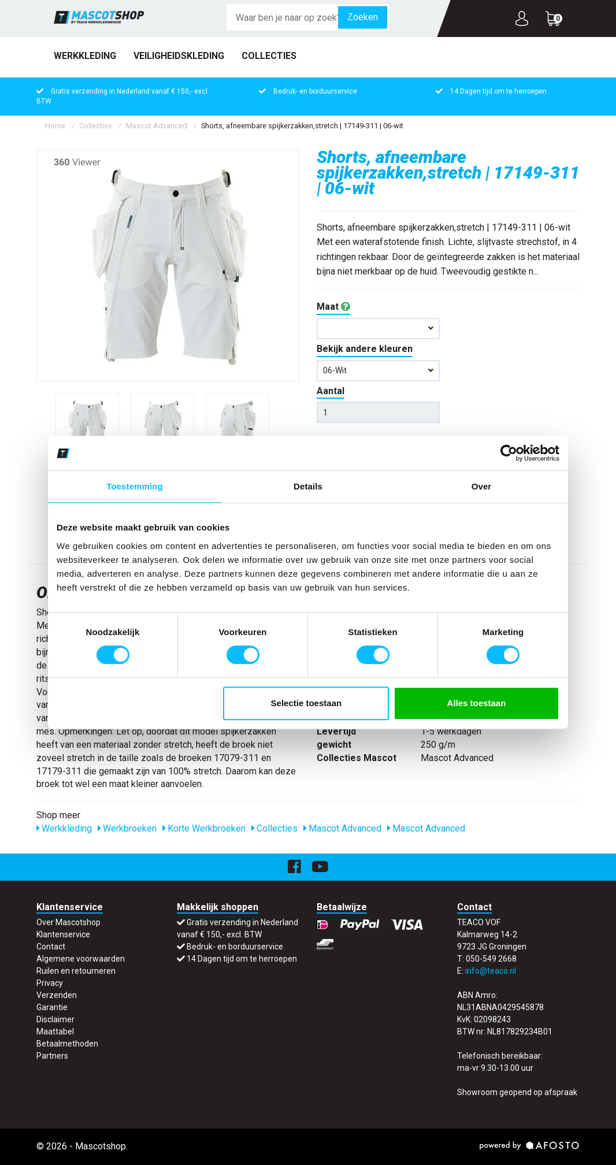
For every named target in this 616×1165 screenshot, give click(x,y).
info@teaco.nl (490, 970)
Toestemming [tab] (134, 486)
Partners (52, 1055)
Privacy (49, 983)
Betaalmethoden (67, 1043)
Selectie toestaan (306, 703)
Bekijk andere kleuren (365, 348)
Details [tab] (308, 486)
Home (55, 125)
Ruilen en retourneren (76, 970)
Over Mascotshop (68, 922)
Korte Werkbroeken (204, 828)
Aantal (330, 390)
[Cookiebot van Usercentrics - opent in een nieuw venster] (508, 453)
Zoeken (362, 17)
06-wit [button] (378, 370)
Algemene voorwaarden (80, 958)
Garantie (52, 1007)
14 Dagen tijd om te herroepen (498, 91)
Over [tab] (482, 486)
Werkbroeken (127, 828)
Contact (50, 946)
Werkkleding (85, 55)
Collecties (269, 55)
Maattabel (55, 1031)
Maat (333, 306)
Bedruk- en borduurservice (315, 91)
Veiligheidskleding (178, 55)
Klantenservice (63, 934)
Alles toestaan (476, 703)
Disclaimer (55, 1019)
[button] (378, 328)
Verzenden (56, 995)
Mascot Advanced (156, 125)
